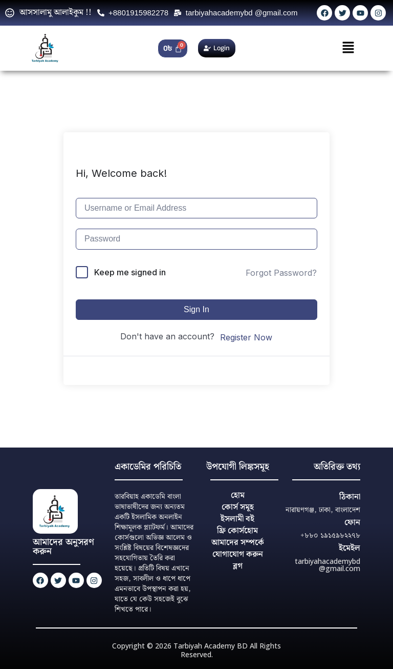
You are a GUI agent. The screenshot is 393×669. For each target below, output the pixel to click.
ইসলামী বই (237, 519)
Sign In (196, 309)
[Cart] (173, 48)
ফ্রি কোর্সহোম (237, 530)
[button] (348, 48)
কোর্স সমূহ (238, 507)
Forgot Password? (281, 273)
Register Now (246, 337)
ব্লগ (238, 566)
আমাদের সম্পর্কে (237, 542)
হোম (238, 495)
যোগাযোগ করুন (237, 554)
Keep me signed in (130, 272)
